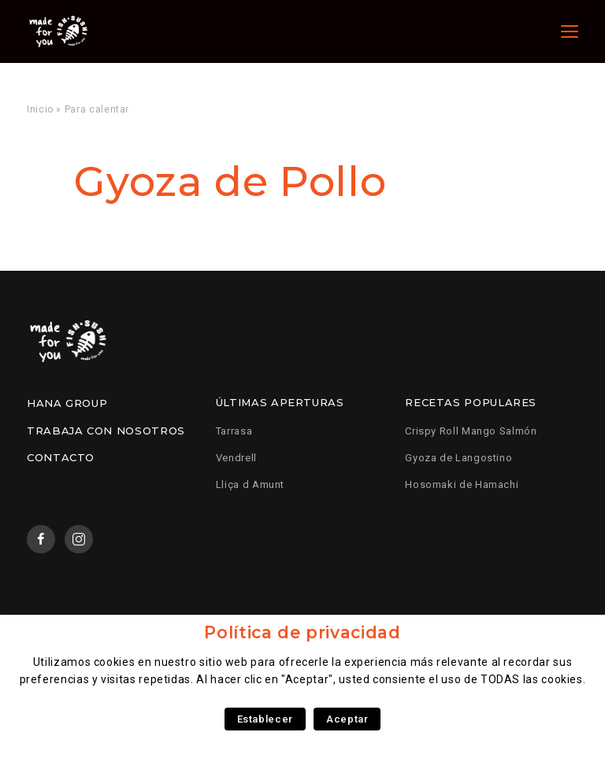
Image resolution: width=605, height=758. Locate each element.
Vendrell (236, 458)
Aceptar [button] (347, 719)
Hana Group (67, 403)
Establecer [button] (265, 719)
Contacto (61, 457)
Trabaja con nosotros (106, 430)
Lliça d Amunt (250, 484)
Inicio (40, 109)
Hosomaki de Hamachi (461, 484)
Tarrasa (234, 431)
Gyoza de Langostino (458, 458)
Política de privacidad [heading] (302, 632)
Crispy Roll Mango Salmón (470, 431)
